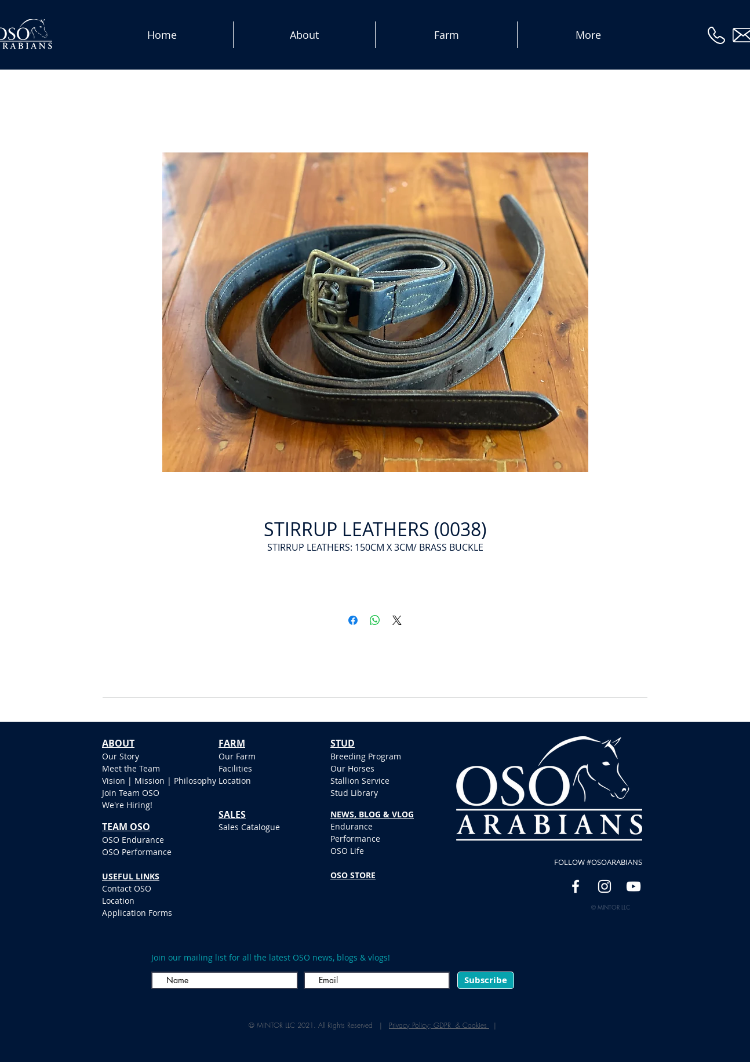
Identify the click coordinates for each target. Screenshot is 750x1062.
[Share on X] (397, 620)
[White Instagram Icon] (604, 886)
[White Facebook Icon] (575, 886)
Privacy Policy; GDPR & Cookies (439, 1025)
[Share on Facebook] (353, 620)
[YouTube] (633, 886)
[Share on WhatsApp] (375, 620)
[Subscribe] (485, 980)
